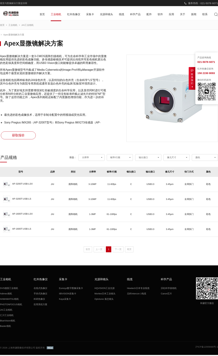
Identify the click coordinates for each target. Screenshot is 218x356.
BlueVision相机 (7, 321)
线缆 (121, 14)
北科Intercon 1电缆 (136, 294)
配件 (149, 14)
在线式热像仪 (40, 289)
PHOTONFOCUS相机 (11, 305)
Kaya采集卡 (65, 300)
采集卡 (90, 14)
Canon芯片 (166, 294)
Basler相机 (5, 327)
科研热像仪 (39, 300)
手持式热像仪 (40, 294)
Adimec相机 (6, 294)
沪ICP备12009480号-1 (206, 348)
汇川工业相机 (7, 316)
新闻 (193, 14)
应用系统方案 (40, 305)
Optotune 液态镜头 (104, 300)
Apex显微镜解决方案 (48, 26)
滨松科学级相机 (169, 289)
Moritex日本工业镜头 (105, 294)
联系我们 (192, 78)
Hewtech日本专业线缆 (138, 289)
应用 (171, 14)
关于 (182, 14)
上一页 (99, 250)
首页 (42, 14)
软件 (160, 14)
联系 (205, 14)
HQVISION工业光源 (105, 289)
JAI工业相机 (27, 26)
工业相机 (56, 14)
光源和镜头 (106, 14)
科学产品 (135, 14)
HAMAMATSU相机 (9, 300)
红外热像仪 (73, 14)
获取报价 (18, 136)
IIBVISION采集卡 (67, 294)
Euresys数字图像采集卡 (71, 289)
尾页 (129, 250)
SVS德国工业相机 (9, 289)
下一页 (118, 250)
